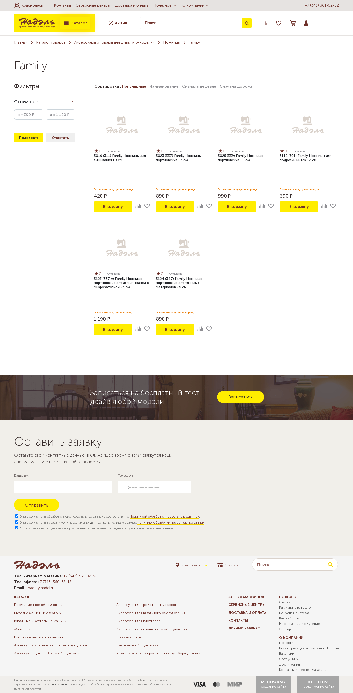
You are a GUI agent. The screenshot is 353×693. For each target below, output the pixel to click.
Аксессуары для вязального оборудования (150, 613)
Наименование (164, 86)
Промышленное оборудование (39, 605)
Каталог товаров (51, 42)
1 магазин (229, 565)
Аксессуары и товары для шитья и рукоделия (114, 42)
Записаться (240, 396)
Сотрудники (289, 659)
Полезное (165, 5)
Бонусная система (294, 613)
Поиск (247, 23)
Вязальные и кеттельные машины (40, 621)
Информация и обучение (299, 624)
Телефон (125, 476)
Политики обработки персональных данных (170, 522)
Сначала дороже (236, 86)
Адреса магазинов (246, 597)
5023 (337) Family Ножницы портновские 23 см (178, 158)
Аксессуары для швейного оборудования (47, 653)
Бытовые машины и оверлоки (38, 613)
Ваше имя (22, 476)
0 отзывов (111, 151)
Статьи (284, 602)
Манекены (22, 629)
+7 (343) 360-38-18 (55, 581)
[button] (28, 5)
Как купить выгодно (295, 607)
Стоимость (26, 101)
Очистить (60, 138)
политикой (59, 684)
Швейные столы (129, 637)
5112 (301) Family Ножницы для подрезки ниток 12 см (305, 158)
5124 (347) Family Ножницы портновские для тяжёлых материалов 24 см (179, 283)
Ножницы (171, 42)
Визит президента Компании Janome (309, 648)
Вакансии (286, 654)
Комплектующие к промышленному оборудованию (158, 653)
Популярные (134, 86)
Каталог (75, 23)
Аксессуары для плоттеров (138, 621)
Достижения (289, 664)
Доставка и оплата (132, 5)
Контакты (62, 5)
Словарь (285, 629)
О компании (196, 5)
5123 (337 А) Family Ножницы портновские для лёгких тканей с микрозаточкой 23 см (121, 283)
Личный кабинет (244, 628)
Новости (286, 643)
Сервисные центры (93, 5)
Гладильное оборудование (137, 645)
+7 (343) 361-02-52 (322, 5)
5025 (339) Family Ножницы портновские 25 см (240, 158)
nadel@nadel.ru (41, 587)
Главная (21, 42)
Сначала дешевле (199, 86)
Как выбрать (289, 618)
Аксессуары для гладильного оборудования (151, 629)
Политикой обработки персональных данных (164, 516)
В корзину (113, 206)
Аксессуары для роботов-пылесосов (146, 605)
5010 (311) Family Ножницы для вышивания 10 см (120, 158)
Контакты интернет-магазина (302, 670)
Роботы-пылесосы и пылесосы (39, 637)
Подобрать (28, 138)
